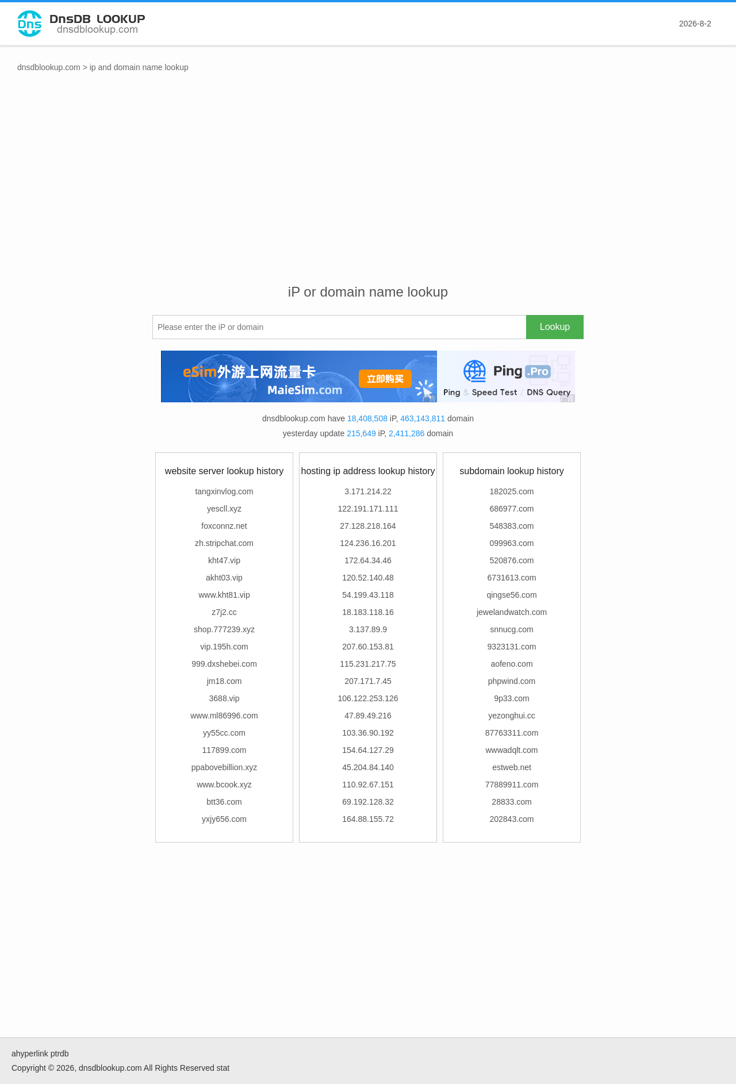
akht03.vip (224, 577)
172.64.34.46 (368, 560)
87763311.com (512, 732)
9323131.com (512, 646)
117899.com (224, 750)
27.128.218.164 (368, 526)
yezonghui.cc (511, 715)
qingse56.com (511, 594)
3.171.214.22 (368, 491)
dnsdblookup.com (48, 67)
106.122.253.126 (368, 698)
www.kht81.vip (224, 594)
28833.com (511, 801)
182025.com (511, 491)
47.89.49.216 (368, 715)
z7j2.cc (224, 612)
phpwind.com (512, 681)
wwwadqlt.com (511, 750)
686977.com (511, 508)
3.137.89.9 (368, 629)
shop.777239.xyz (224, 629)
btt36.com (223, 801)
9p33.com (511, 698)
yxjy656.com (224, 819)
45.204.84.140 (368, 767)
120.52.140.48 (368, 577)
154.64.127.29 (368, 750)
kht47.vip (224, 560)
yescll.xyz (224, 508)
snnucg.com (511, 629)
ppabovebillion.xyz (224, 767)
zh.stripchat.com (224, 543)
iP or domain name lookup (368, 291)
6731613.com (512, 577)
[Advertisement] (368, 190)
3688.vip (224, 698)
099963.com (511, 543)
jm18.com (224, 681)
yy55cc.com (224, 732)
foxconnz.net (224, 526)
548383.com (511, 526)
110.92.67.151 (368, 784)
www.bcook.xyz (224, 784)
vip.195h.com (224, 646)
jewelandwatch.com (512, 612)
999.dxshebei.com (224, 663)
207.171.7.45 (368, 681)
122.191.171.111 (368, 508)
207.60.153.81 (368, 646)
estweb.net (511, 767)
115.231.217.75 (368, 663)
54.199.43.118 (368, 594)
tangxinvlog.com (224, 491)
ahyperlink (30, 1053)
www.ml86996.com (224, 715)
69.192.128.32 (368, 801)
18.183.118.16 (368, 612)
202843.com (511, 819)
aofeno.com (511, 663)
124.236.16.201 (368, 543)
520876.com (511, 560)
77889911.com (512, 784)
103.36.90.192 (368, 732)
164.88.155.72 (368, 819)
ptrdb (60, 1053)
